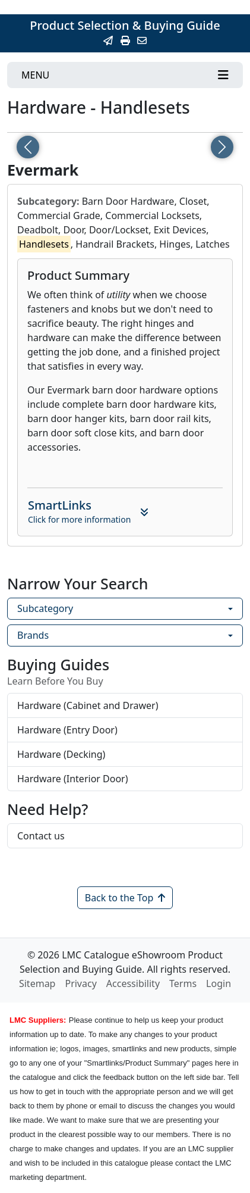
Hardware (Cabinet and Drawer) (88, 705)
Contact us (41, 835)
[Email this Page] (108, 40)
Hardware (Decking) (61, 754)
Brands (33, 635)
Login (218, 983)
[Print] (125, 40)
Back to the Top (125, 897)
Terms (183, 983)
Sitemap (37, 983)
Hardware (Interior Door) (72, 778)
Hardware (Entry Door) (67, 729)
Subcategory (45, 608)
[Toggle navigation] (125, 75)
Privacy (80, 983)
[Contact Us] (142, 40)
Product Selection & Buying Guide (125, 25)
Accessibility (133, 983)
